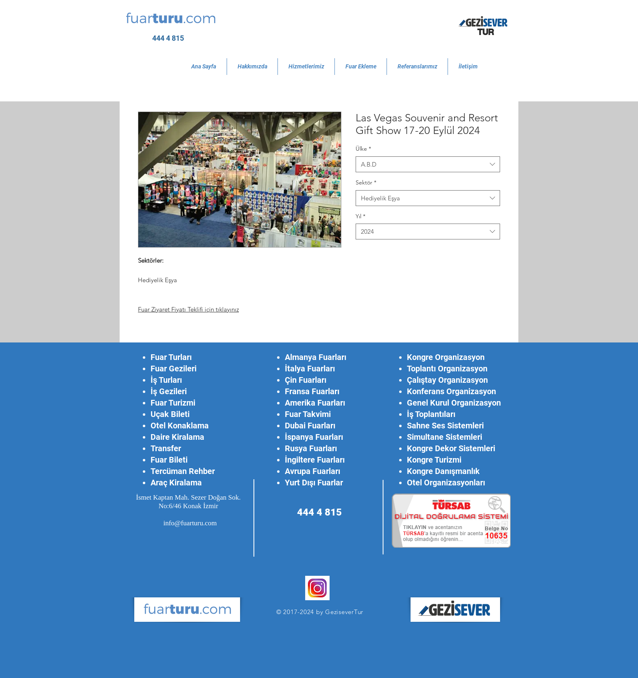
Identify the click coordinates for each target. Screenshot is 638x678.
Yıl (360, 216)
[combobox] (428, 164)
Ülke (363, 148)
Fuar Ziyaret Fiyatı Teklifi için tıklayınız (188, 309)
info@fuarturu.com (189, 523)
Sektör (366, 182)
